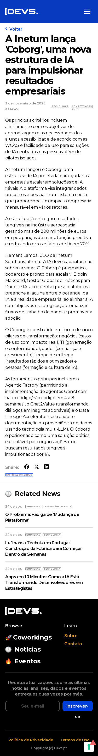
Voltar (13, 29)
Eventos (23, 661)
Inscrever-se (77, 707)
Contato (73, 643)
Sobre (71, 635)
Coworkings (28, 637)
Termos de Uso (75, 740)
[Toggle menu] (87, 11)
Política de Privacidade (30, 740)
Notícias (23, 649)
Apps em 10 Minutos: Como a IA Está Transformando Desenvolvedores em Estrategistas (44, 582)
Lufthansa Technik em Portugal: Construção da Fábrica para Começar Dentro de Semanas (43, 548)
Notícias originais (19, 475)
